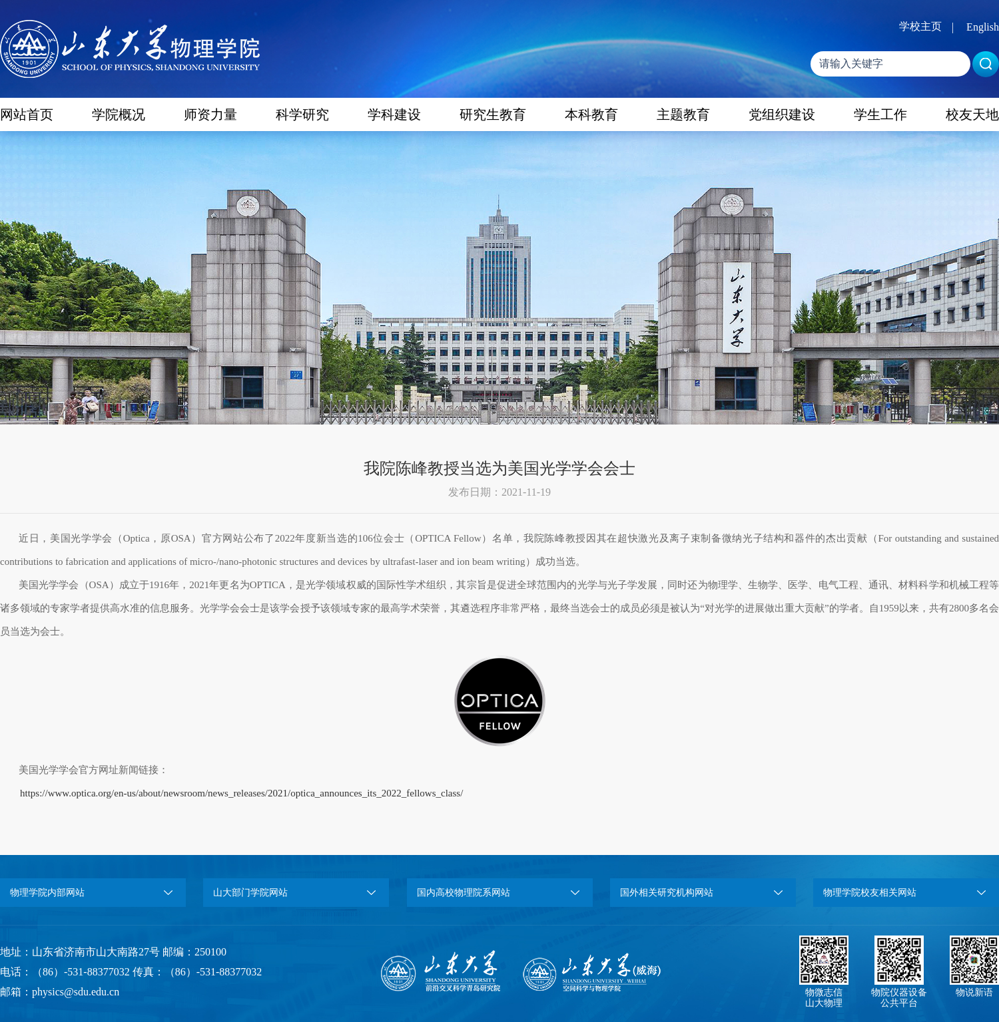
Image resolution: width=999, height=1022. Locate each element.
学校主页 (920, 26)
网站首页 (26, 114)
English (982, 27)
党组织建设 (782, 114)
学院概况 (118, 114)
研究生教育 (493, 114)
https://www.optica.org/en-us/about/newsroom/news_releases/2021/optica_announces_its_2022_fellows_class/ (241, 793)
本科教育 (591, 114)
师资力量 (210, 114)
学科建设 (394, 114)
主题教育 (683, 114)
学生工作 (880, 114)
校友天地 (972, 114)
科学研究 (302, 114)
